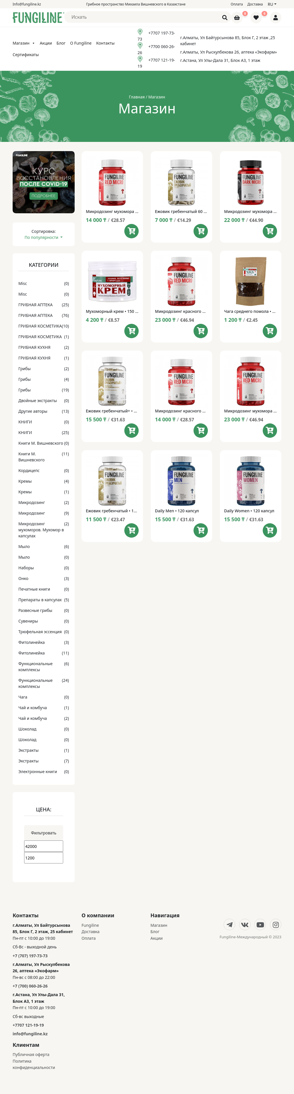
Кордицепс (29, 470)
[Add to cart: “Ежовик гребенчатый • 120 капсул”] (131, 530)
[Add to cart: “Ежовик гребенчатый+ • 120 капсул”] (131, 430)
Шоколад (27, 729)
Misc (22, 283)
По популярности (42, 237)
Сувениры (28, 621)
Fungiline (90, 925)
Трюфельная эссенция (40, 631)
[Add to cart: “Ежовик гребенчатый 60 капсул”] (201, 231)
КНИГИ (25, 422)
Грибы (24, 368)
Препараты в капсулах (40, 599)
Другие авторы (32, 411)
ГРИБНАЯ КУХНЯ (34, 347)
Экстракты (28, 750)
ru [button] (270, 4)
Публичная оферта (31, 1054)
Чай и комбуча (32, 707)
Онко (23, 578)
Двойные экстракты (37, 400)
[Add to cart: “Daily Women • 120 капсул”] (270, 530)
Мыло (24, 546)
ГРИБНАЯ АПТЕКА (35, 304)
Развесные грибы (35, 610)
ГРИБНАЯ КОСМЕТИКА (40, 326)
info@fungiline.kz (30, 1033)
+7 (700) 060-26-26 (30, 986)
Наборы (26, 567)
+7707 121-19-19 (28, 1025)
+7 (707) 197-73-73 (30, 955)
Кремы (25, 481)
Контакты (105, 43)
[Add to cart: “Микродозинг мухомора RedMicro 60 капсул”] (131, 231)
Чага (22, 697)
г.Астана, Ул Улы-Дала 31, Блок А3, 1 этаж (220, 60)
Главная (137, 97)
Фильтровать (43, 833)
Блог (61, 43)
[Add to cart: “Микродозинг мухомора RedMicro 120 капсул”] (270, 430)
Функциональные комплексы (35, 666)
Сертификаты (26, 54)
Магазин (24, 43)
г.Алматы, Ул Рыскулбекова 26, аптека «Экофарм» (228, 52)
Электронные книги (37, 771)
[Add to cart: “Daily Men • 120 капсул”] (201, 530)
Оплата (237, 4)
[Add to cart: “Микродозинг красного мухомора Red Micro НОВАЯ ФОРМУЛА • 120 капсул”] (201, 331)
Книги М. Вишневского (40, 443)
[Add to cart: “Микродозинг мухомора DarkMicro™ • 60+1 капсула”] (270, 231)
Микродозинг (31, 502)
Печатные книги (34, 589)
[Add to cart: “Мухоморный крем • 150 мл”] (131, 331)
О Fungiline (81, 43)
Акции (46, 43)
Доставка (255, 4)
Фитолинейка (31, 642)
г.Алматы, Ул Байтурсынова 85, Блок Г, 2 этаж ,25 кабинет (227, 40)
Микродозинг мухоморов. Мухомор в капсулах (41, 530)
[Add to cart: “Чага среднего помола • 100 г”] (270, 331)
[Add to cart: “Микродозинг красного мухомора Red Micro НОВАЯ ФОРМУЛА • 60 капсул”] (201, 430)
